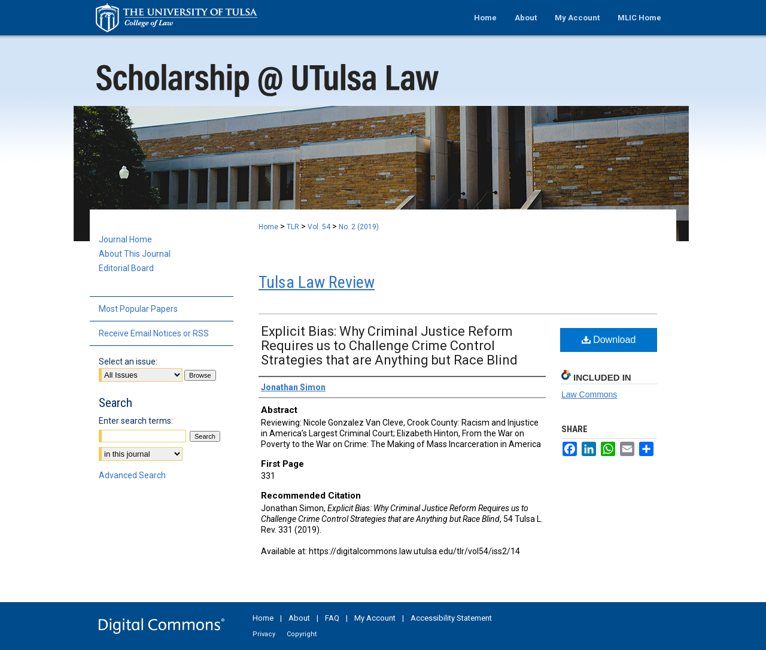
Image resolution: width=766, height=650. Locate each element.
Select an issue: (128, 361)
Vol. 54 (319, 227)
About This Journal (135, 254)
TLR (293, 227)
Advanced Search (132, 475)
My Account (375, 617)
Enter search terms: (136, 421)
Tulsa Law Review (317, 282)
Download (609, 340)
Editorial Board (126, 268)
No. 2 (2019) (359, 227)
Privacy (264, 634)
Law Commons (589, 394)
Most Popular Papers (138, 309)
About (299, 617)
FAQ (332, 617)
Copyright (302, 634)
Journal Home (125, 239)
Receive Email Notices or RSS (154, 333)
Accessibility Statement (451, 617)
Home (268, 227)
